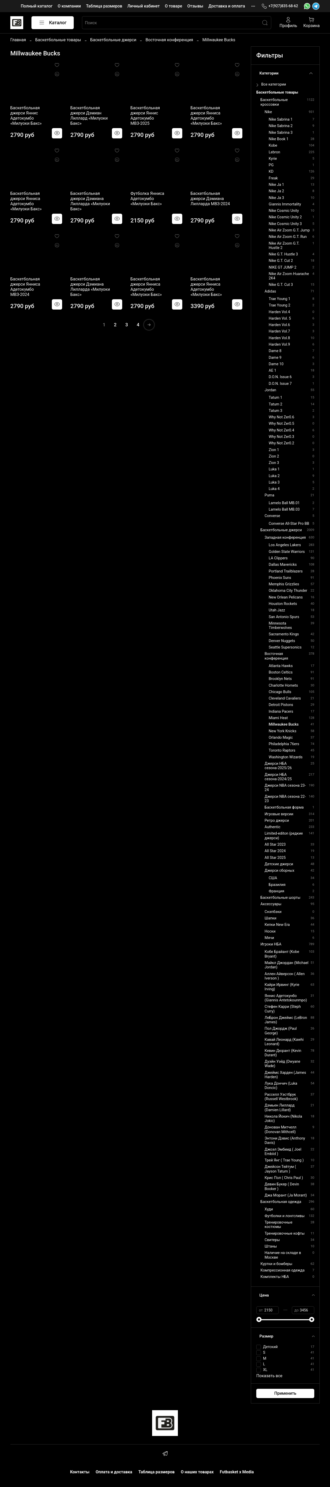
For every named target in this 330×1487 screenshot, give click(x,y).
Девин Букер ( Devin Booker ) (282, 1186)
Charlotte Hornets (283, 685)
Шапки (270, 918)
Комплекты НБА (274, 1277)
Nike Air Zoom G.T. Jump (289, 230)
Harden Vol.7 (279, 331)
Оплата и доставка (114, 1471)
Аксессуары (270, 904)
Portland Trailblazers (286, 571)
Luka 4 (274, 489)
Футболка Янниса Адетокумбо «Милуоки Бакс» (147, 198)
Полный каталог (36, 6)
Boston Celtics (281, 672)
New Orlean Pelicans (286, 597)
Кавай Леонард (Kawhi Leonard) (284, 1041)
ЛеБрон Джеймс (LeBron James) (286, 1020)
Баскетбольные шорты (280, 897)
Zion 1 (274, 450)
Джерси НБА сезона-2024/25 (278, 776)
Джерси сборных (279, 870)
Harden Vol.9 (279, 344)
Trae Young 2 (279, 305)
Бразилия (277, 885)
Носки (270, 931)
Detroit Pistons (281, 705)
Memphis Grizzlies (284, 584)
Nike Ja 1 (276, 184)
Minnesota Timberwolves (280, 625)
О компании (69, 6)
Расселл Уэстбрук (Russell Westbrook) (281, 1096)
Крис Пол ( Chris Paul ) (284, 1178)
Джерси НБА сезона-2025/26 (278, 765)
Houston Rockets (283, 604)
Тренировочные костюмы (278, 1224)
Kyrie (273, 158)
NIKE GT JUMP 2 (282, 267)
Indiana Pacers (281, 711)
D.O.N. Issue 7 (280, 383)
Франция (276, 891)
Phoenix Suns (280, 578)
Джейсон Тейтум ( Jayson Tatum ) (280, 1169)
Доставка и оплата (226, 6)
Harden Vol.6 (279, 325)
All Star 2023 (275, 844)
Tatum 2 (275, 404)
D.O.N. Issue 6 (280, 377)
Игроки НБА (270, 944)
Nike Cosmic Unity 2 (285, 217)
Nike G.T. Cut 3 (281, 285)
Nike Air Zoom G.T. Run (288, 237)
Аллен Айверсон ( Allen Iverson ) (284, 976)
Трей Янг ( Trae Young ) (284, 1160)
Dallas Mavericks (283, 564)
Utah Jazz (277, 610)
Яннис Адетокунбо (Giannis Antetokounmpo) (286, 998)
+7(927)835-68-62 (279, 6)
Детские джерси (279, 864)
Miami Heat (278, 718)
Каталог (53, 23)
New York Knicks (282, 731)
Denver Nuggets (282, 641)
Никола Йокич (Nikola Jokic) (283, 1118)
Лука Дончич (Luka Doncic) (281, 1085)
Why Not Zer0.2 (281, 443)
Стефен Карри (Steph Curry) (283, 1008)
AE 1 (272, 370)
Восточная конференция (169, 39)
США (273, 878)
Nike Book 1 (278, 139)
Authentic (272, 827)
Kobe (273, 145)
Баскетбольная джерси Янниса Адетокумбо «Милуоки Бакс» (206, 115)
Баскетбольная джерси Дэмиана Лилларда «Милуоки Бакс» (90, 201)
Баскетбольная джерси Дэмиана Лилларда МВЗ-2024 (210, 198)
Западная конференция (285, 537)
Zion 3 (274, 463)
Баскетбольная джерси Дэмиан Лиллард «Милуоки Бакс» (89, 115)
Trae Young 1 (279, 299)
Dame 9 (275, 357)
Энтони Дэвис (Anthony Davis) (285, 1140)
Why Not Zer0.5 (281, 423)
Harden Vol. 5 (280, 318)
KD (271, 171)
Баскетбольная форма (284, 807)
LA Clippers (278, 558)
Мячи (269, 938)
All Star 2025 (275, 857)
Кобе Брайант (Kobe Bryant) (282, 954)
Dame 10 (276, 364)
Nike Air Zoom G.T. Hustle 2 (284, 245)
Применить (285, 1393)
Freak (273, 178)
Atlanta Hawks (281, 666)
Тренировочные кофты (284, 1233)
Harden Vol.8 (279, 338)
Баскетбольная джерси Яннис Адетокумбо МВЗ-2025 (145, 115)
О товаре (173, 6)
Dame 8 (275, 351)
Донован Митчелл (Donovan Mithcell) (280, 1129)
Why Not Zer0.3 (281, 437)
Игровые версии (279, 814)
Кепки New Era (277, 925)
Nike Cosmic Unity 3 (285, 224)
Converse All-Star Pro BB (289, 523)
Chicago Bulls (280, 692)
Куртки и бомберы (276, 1264)
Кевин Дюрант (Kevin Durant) (283, 1053)
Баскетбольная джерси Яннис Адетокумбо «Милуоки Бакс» (26, 115)
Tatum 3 (275, 411)
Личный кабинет (143, 6)
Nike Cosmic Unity (284, 211)
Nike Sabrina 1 (280, 119)
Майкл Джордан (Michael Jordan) (286, 965)
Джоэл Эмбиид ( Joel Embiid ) (283, 1151)
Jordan (270, 390)
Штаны (271, 1246)
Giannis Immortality (285, 204)
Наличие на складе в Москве (283, 1255)
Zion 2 (274, 456)
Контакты (79, 1471)
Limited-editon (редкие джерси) (284, 835)
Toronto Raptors (282, 750)
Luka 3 (274, 482)
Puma (269, 495)
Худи (269, 1209)
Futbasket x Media (237, 1471)
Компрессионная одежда (282, 1270)
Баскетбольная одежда (280, 1202)
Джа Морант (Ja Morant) (286, 1195)
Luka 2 (274, 476)
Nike (268, 112)
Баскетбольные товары (58, 39)
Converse (272, 516)
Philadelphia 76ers (284, 744)
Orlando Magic (281, 737)
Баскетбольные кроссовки (274, 102)
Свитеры (272, 1240)
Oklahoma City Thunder (288, 590)
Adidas (270, 291)
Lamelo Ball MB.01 (284, 503)
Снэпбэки (273, 912)
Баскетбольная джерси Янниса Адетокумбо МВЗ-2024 (25, 287)
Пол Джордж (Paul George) (281, 1030)
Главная (18, 39)
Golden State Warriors (287, 552)
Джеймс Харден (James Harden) (285, 1074)
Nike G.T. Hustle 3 (283, 254)
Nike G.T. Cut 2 (281, 261)
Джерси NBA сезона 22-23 (285, 798)
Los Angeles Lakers (285, 545)
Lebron (274, 152)
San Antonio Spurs (284, 617)
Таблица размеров (104, 6)
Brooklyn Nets (280, 679)
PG (271, 165)
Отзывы (195, 6)
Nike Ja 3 (276, 198)
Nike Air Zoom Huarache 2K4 (289, 276)
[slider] (259, 1319)
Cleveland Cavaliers (285, 698)
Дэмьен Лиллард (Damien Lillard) (279, 1107)
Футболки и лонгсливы (284, 1216)
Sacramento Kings (284, 634)
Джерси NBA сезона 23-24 (285, 787)
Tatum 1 (275, 397)
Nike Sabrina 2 (280, 126)
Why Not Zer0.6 (281, 417)
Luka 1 (274, 469)
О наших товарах (197, 1471)
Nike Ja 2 (276, 191)
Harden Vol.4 (279, 312)
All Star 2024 (275, 851)
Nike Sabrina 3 (280, 132)
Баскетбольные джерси (113, 39)
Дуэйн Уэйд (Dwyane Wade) (282, 1063)
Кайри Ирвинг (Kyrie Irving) (282, 987)
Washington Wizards (285, 757)
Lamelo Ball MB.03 (284, 509)
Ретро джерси (277, 820)
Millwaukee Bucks (284, 724)
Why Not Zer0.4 (281, 430)
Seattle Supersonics (285, 647)
